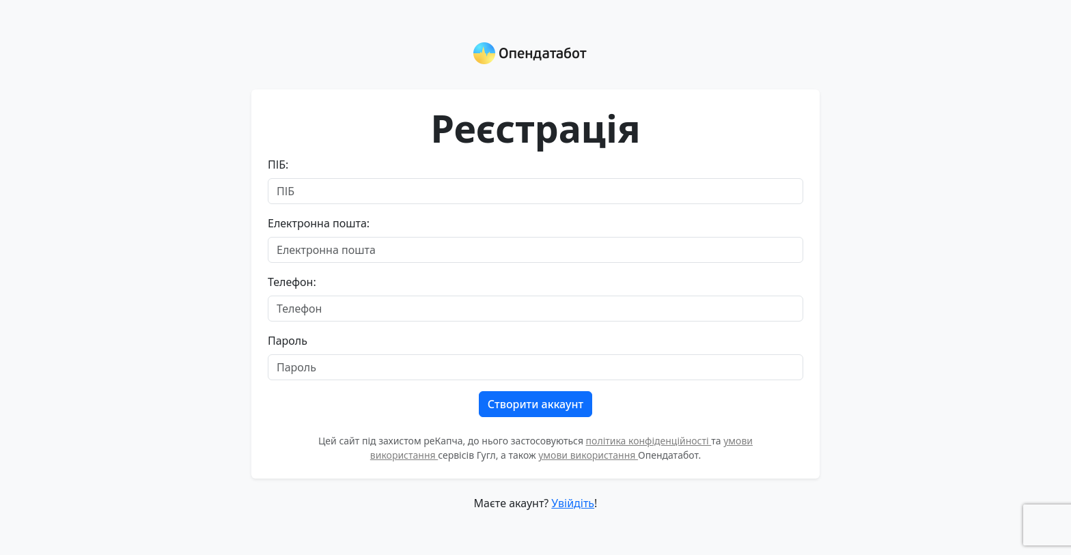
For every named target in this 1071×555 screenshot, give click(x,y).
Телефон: (292, 281)
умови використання (588, 455)
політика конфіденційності (649, 440)
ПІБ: (278, 164)
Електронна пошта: (319, 223)
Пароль (287, 340)
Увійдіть (572, 503)
